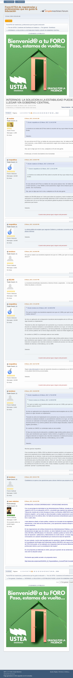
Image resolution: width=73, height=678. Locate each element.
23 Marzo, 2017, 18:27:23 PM (32, 364)
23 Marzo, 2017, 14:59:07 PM (32, 159)
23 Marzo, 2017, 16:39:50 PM (32, 251)
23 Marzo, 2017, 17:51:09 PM (32, 304)
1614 (56, 113)
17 (48, 113)
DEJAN (11, 280)
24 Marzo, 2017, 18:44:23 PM (32, 501)
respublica (13, 160)
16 (46, 113)
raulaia (11, 118)
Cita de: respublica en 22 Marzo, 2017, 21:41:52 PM (42, 122)
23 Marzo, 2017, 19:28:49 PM (32, 391)
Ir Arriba (8, 571)
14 (42, 113)
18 (50, 113)
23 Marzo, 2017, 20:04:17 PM (32, 477)
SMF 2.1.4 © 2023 (8, 671)
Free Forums (12, 673)
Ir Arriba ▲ (66, 671)
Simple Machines (17, 671)
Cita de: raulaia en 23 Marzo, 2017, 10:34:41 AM (41, 164)
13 (40, 113)
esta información (34, 369)
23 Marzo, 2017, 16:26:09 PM (32, 224)
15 (44, 113)
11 (36, 113)
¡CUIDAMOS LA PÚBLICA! (36, 33)
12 (38, 113)
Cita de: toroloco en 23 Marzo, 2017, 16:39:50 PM (41, 308)
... (54, 113)
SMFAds (5, 673)
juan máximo (14, 501)
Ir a (57, 582)
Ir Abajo (8, 113)
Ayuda (51, 671)
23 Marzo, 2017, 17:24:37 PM (32, 279)
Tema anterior (65, 107)
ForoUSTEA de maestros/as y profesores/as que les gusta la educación (21, 9)
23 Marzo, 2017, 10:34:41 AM (32, 118)
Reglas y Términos (58, 671)
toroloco (12, 251)
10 (34, 113)
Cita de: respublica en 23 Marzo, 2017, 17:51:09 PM (42, 395)
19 (52, 113)
